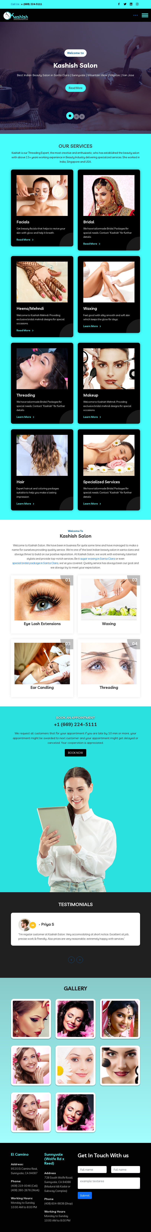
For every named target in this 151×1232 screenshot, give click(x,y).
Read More (75, 88)
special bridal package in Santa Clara (35, 563)
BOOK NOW (75, 752)
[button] (70, 116)
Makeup (90, 395)
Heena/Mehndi (30, 308)
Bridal (88, 222)
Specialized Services (101, 482)
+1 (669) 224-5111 (75, 724)
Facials (23, 222)
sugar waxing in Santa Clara (97, 558)
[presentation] (71, 960)
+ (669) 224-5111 (31, 4)
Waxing (90, 308)
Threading (26, 395)
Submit (84, 1195)
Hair (20, 482)
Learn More (92, 326)
